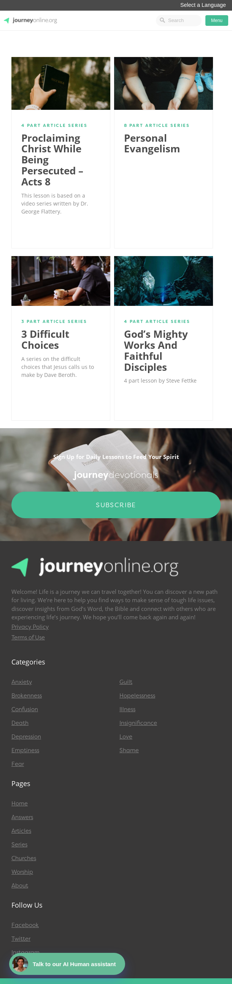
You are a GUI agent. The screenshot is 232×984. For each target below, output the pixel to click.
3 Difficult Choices (45, 339)
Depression (26, 736)
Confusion (24, 709)
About (19, 885)
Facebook (25, 925)
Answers (22, 817)
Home (19, 803)
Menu (216, 20)
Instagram (25, 952)
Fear (17, 764)
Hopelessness (137, 695)
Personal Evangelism (152, 143)
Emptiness (25, 750)
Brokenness (26, 695)
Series (19, 844)
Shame (129, 750)
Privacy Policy (30, 627)
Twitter (20, 939)
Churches (23, 858)
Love (125, 736)
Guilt (125, 682)
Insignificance (138, 723)
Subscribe (116, 505)
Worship (22, 872)
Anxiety (21, 682)
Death (20, 723)
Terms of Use (28, 637)
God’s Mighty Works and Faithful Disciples (156, 350)
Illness (127, 709)
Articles (21, 831)
